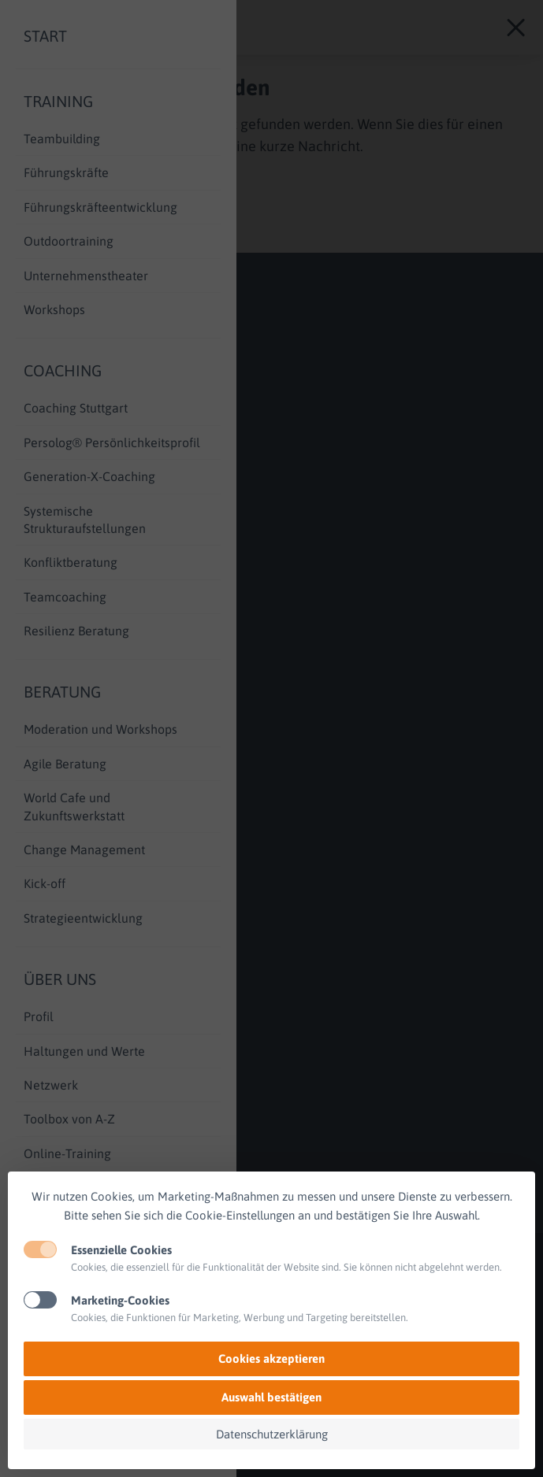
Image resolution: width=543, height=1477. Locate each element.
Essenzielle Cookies (121, 1250)
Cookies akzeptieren (271, 1358)
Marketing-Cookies (120, 1300)
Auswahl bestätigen (271, 1397)
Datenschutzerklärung (272, 1434)
